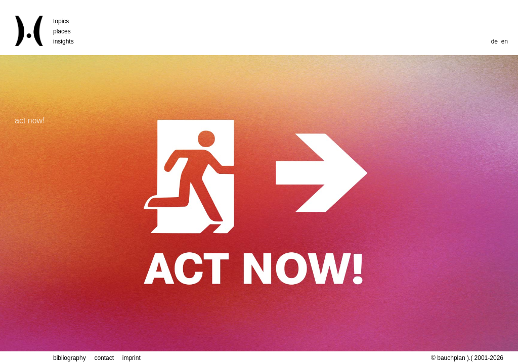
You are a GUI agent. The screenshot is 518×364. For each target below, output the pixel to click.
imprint (131, 357)
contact (104, 357)
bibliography (69, 357)
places (62, 31)
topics (61, 21)
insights (63, 41)
